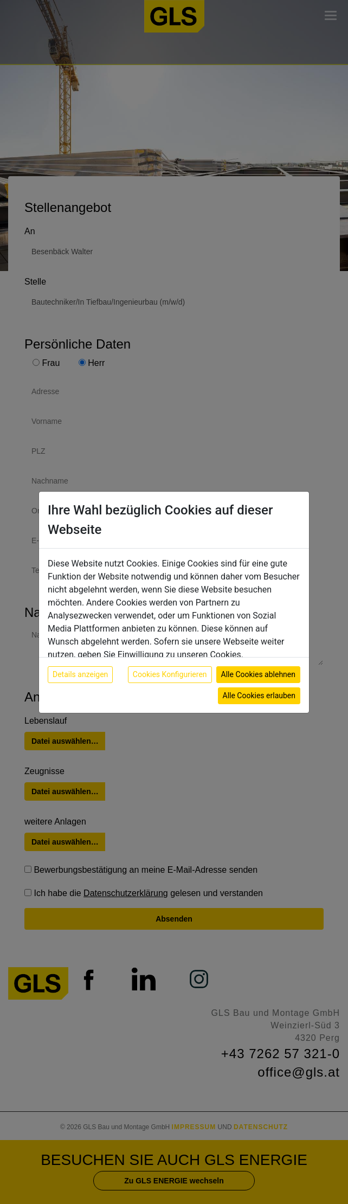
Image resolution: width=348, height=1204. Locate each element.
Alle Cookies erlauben (259, 695)
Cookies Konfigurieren (170, 674)
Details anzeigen (80, 674)
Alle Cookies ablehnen (258, 674)
